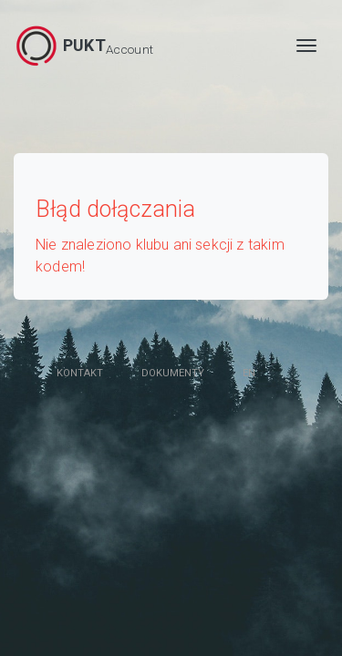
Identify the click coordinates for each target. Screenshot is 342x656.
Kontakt (80, 373)
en (249, 373)
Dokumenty (172, 373)
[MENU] (306, 45)
